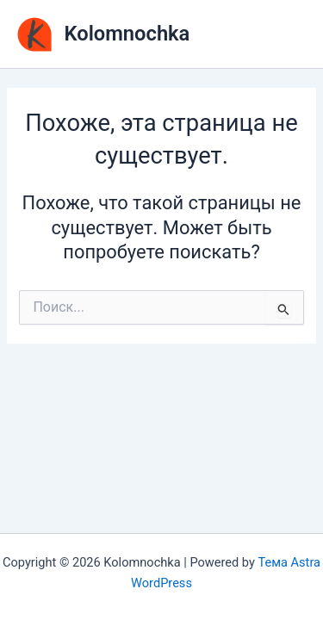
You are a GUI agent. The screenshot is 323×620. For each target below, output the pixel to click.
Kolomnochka (127, 34)
